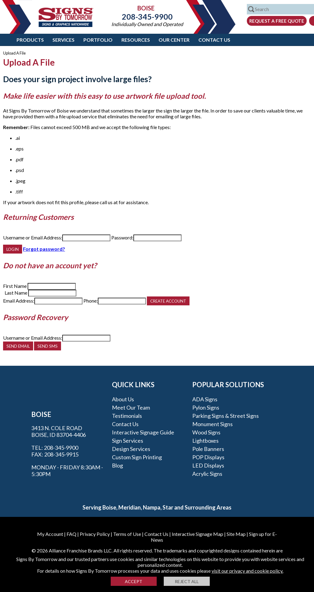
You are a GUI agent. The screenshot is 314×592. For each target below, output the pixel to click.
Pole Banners (208, 448)
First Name (15, 286)
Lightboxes (205, 440)
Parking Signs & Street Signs (225, 415)
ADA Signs (204, 399)
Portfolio (98, 40)
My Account (50, 534)
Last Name (16, 293)
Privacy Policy (95, 534)
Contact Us (214, 40)
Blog (117, 465)
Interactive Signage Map (197, 534)
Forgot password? (44, 249)
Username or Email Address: (32, 237)
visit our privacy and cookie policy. (247, 571)
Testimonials (127, 415)
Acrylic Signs (207, 473)
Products (30, 40)
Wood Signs (206, 432)
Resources (135, 40)
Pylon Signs (205, 407)
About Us (123, 399)
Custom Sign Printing (137, 457)
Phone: (90, 301)
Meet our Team (131, 407)
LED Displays (208, 465)
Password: (122, 237)
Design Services (131, 448)
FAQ (71, 534)
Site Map (236, 534)
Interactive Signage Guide (143, 432)
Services (63, 40)
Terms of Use (127, 534)
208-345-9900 (147, 16)
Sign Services (127, 440)
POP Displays (208, 457)
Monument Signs (212, 424)
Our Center (174, 40)
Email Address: (18, 301)
